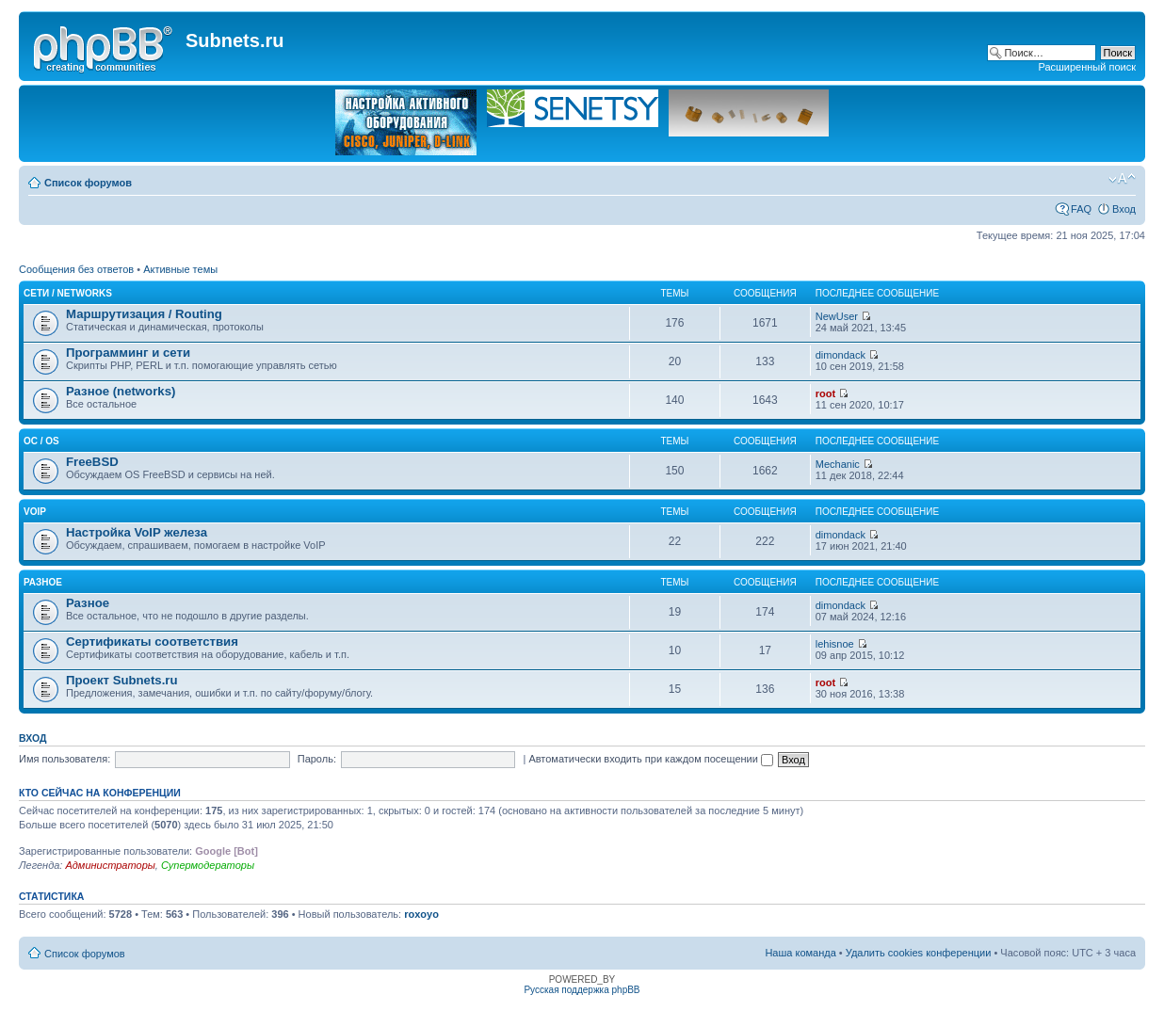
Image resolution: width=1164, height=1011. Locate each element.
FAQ (1081, 209)
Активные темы (180, 269)
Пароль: (317, 758)
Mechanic (838, 464)
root (825, 393)
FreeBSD (92, 462)
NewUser (837, 316)
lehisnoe (835, 644)
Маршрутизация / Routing (144, 314)
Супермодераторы (207, 865)
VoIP (35, 511)
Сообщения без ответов (76, 269)
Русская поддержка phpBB (581, 990)
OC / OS (41, 441)
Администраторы (109, 865)
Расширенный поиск (1087, 66)
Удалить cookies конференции (919, 952)
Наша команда (800, 952)
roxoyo (421, 914)
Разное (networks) (120, 391)
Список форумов (88, 182)
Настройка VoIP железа (136, 532)
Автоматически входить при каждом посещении (650, 758)
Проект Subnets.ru (122, 680)
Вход (1124, 209)
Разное (43, 582)
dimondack (840, 355)
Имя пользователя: (64, 758)
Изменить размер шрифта (1122, 178)
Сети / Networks (68, 293)
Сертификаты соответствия (152, 641)
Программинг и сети (128, 352)
